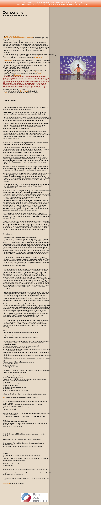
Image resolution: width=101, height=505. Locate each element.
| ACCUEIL (78, 4)
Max (4, 398)
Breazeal (16, 41)
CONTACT (85, 4)
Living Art (8, 36)
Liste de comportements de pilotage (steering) (18, 37)
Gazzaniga (17, 75)
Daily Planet (24, 91)
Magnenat (38, 72)
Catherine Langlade (44, 56)
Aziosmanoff (38, 57)
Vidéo (5, 92)
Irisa (39, 73)
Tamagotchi (6, 483)
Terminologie (16, 36)
